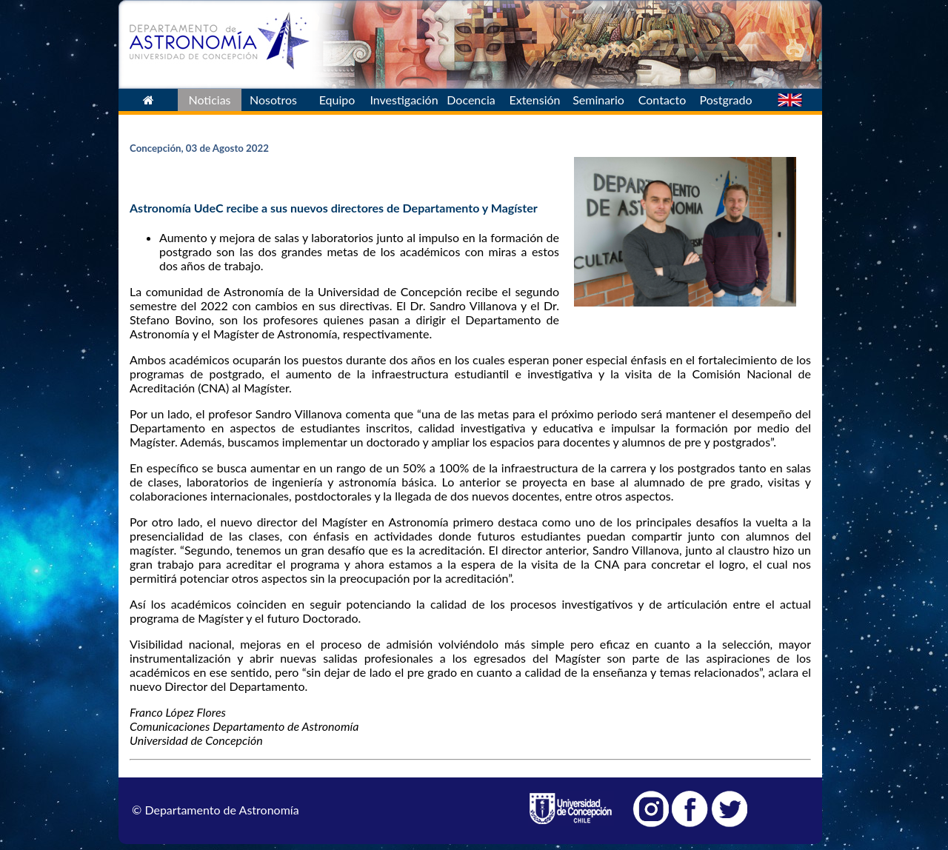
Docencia (471, 100)
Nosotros (273, 100)
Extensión (534, 100)
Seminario (598, 100)
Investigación (404, 100)
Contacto (662, 100)
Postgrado (726, 100)
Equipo (337, 100)
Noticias (209, 100)
